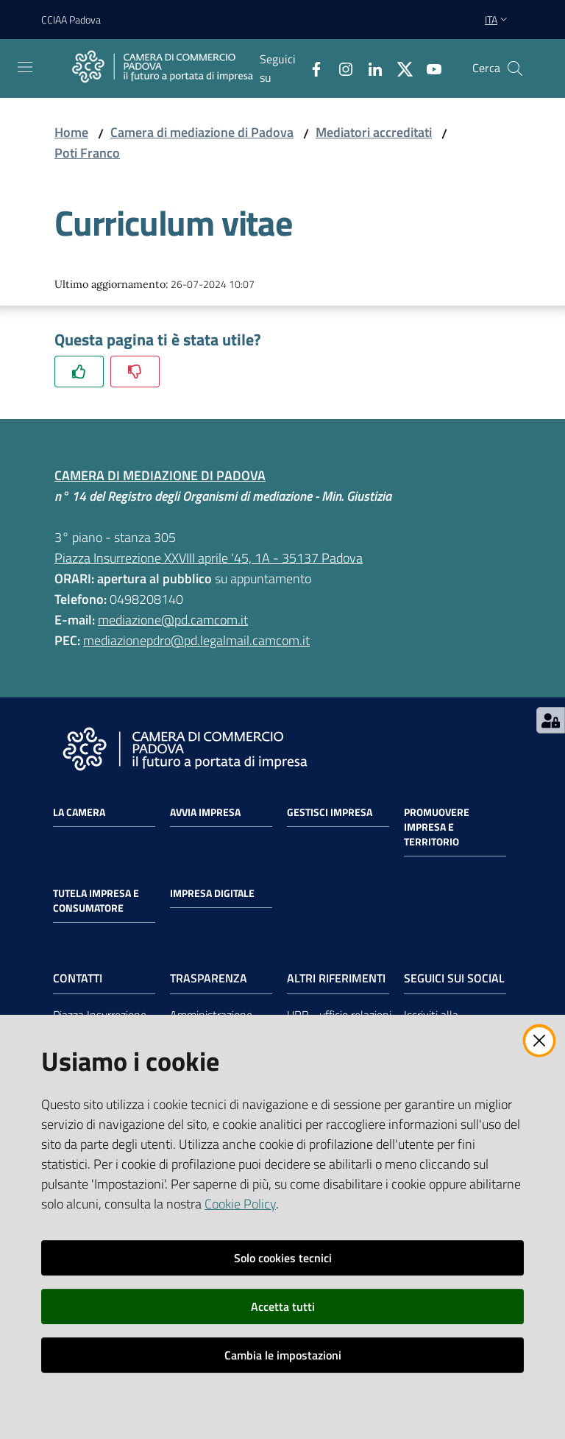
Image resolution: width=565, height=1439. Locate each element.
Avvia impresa (205, 812)
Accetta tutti (283, 1306)
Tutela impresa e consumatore (96, 900)
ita (498, 19)
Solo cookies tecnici (283, 1258)
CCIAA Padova (71, 19)
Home (71, 132)
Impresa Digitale (212, 893)
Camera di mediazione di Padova (202, 132)
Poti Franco (87, 153)
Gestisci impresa (329, 812)
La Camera (79, 812)
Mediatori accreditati (374, 132)
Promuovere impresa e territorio (436, 827)
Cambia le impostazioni (282, 1355)
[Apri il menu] (25, 67)
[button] (515, 68)
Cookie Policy (240, 1204)
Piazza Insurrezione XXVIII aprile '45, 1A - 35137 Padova (208, 558)
